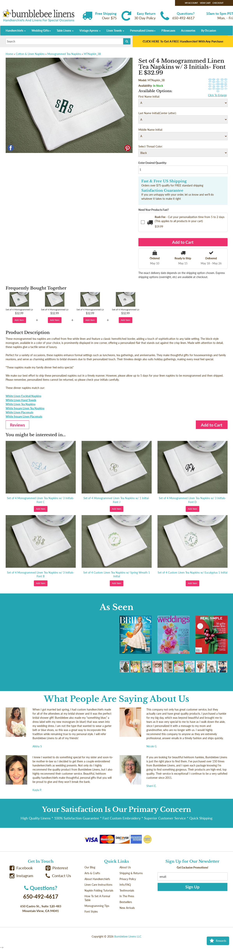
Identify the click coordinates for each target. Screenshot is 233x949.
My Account (191, 3)
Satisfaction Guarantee (162, 190)
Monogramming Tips (96, 906)
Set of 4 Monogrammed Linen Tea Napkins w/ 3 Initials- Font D (192, 500)
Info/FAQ (125, 884)
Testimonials (127, 890)
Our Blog (89, 867)
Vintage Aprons (90, 30)
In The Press (127, 896)
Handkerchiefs (16, 30)
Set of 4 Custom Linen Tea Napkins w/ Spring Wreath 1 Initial (116, 574)
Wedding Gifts (41, 30)
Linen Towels (115, 30)
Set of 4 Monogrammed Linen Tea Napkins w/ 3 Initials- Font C (40, 500)
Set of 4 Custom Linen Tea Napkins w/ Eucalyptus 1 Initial (192, 572)
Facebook (21, 868)
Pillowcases (168, 30)
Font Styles (91, 911)
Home (9, 54)
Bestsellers (126, 902)
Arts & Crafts (92, 873)
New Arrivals (127, 907)
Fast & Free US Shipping (164, 181)
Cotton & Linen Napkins (30, 54)
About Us (125, 867)
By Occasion (208, 30)
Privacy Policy (128, 879)
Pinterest (57, 868)
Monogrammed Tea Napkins (64, 54)
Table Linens (65, 30)
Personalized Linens (143, 30)
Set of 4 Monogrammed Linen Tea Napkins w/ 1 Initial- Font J (116, 500)
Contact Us (58, 875)
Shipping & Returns (131, 873)
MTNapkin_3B (92, 54)
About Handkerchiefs (97, 879)
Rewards (218, 940)
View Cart (205, 3)
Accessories (188, 30)
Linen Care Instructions (98, 884)
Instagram (21, 875)
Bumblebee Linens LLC (127, 936)
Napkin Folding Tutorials (98, 890)
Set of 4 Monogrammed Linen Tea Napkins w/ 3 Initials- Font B (40, 574)
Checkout (218, 3)
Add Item (19, 320)
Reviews (17, 424)
